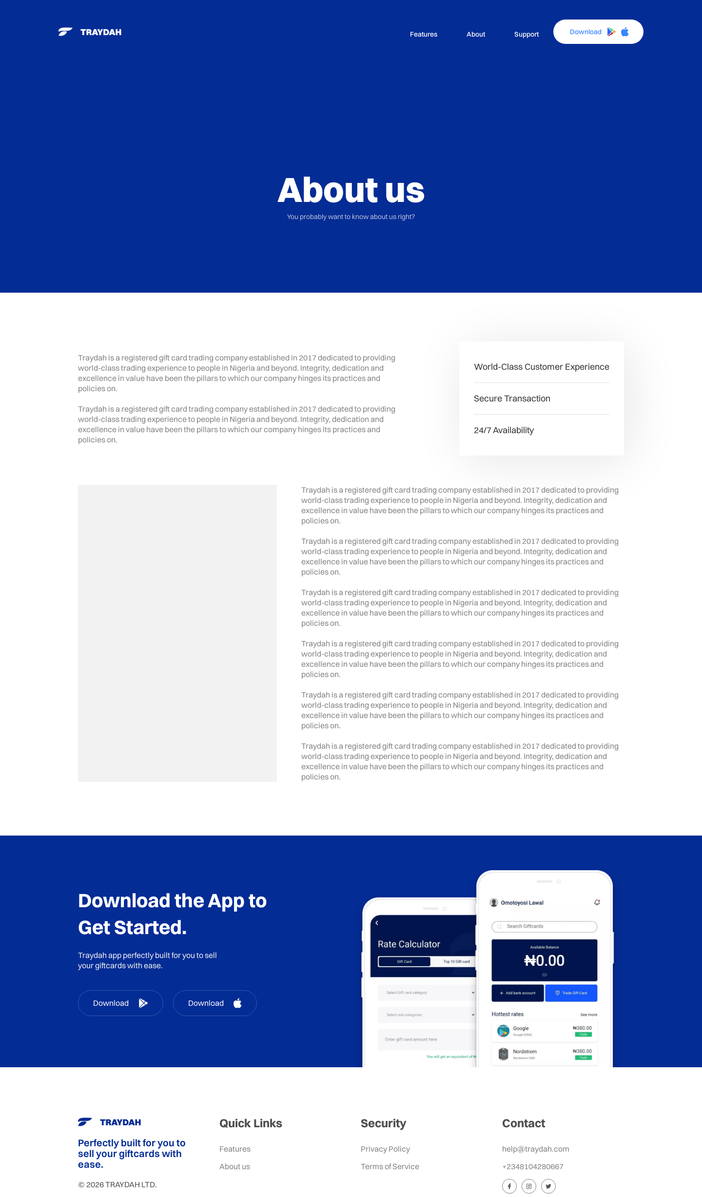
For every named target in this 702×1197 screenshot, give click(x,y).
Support (526, 34)
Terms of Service (390, 1166)
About (476, 34)
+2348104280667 (533, 1166)
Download (120, 1003)
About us (234, 1166)
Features (423, 34)
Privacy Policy (385, 1149)
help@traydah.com (535, 1149)
